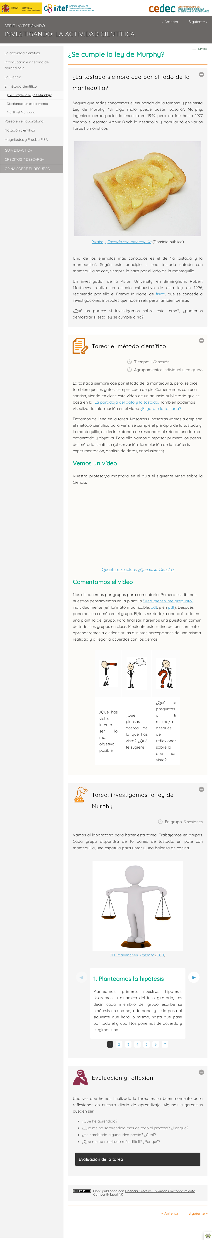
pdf (171, 607)
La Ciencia (13, 77)
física (160, 293)
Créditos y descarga (24, 159)
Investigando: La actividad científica (70, 34)
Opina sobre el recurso (27, 168)
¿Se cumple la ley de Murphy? (29, 95)
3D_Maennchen (124, 955)
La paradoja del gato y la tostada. (127, 402)
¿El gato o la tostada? (160, 408)
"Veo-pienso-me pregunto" (168, 600)
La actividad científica (22, 53)
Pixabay (99, 241)
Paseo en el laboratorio (24, 121)
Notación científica (20, 130)
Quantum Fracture (119, 569)
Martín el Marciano (21, 112)
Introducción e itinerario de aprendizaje (27, 65)
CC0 (160, 955)
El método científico (21, 86)
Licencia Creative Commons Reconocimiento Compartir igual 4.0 (144, 1193)
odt (154, 607)
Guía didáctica (18, 150)
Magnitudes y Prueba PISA (26, 139)
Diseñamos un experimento (27, 104)
